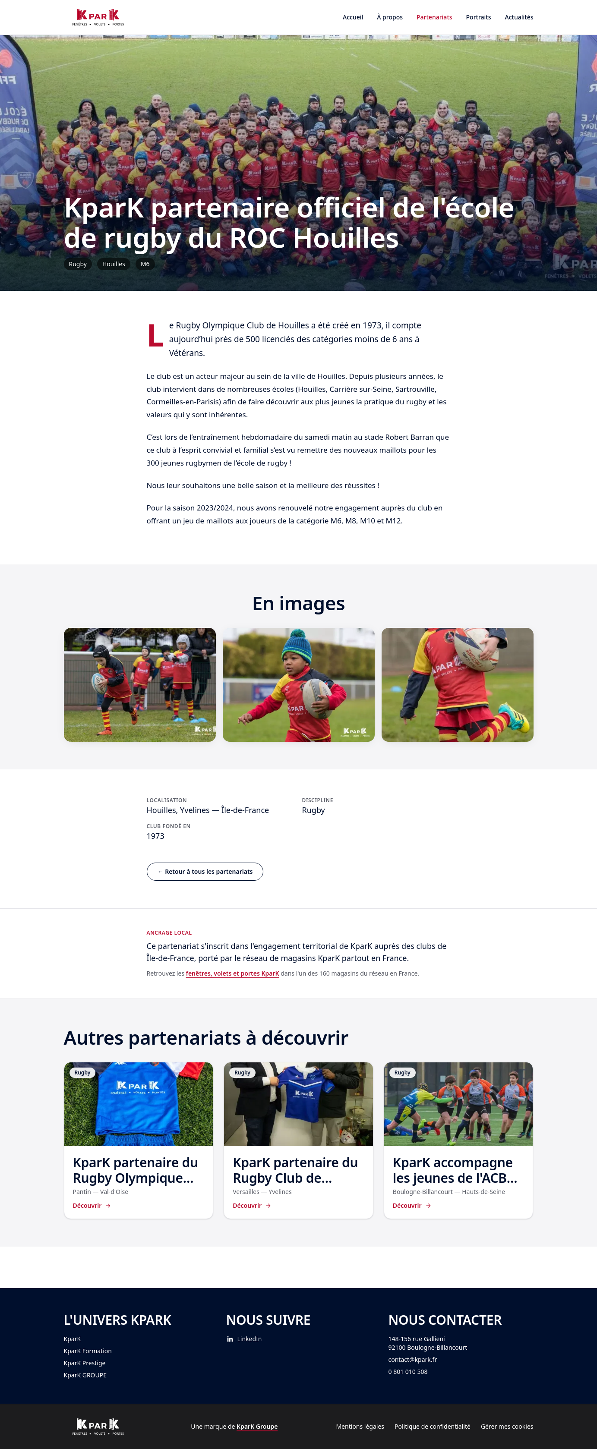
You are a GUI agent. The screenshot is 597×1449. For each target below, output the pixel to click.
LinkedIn (244, 1339)
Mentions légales (360, 1426)
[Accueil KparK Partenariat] (98, 17)
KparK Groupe (257, 1426)
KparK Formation (88, 1351)
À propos (390, 17)
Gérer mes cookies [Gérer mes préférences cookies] (507, 1426)
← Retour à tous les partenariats (205, 871)
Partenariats (434, 17)
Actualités (519, 17)
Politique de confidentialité (433, 1426)
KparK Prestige (85, 1363)
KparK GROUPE (85, 1375)
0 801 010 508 (408, 1371)
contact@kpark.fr (413, 1359)
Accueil (353, 17)
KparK (72, 1339)
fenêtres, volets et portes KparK (232, 973)
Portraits (478, 17)
